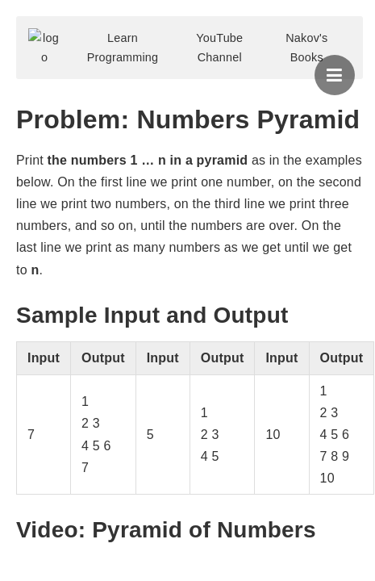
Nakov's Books (306, 47)
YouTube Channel (219, 47)
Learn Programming (123, 47)
